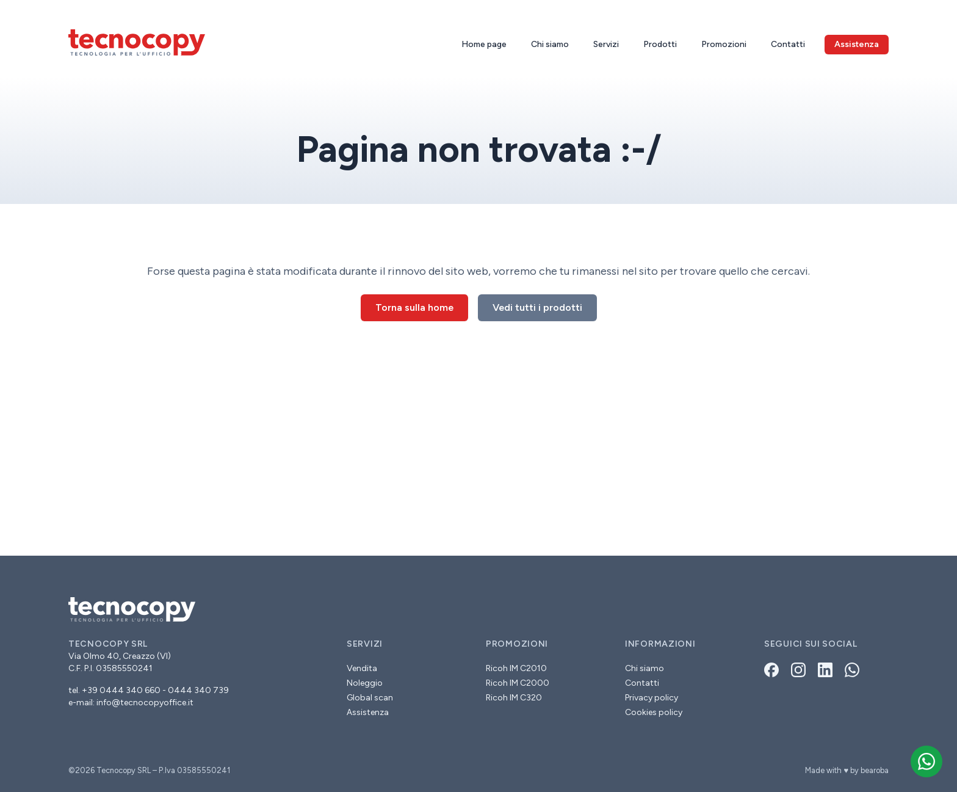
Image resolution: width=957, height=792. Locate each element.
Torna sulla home (414, 307)
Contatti (788, 44)
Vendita (362, 668)
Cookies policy (653, 712)
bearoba (875, 770)
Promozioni (723, 44)
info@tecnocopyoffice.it (144, 702)
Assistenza (368, 712)
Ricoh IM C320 (514, 697)
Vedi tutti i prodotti (537, 307)
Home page (484, 44)
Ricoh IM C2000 (517, 683)
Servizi (606, 44)
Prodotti (660, 44)
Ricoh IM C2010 (516, 668)
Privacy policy (651, 697)
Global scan (370, 697)
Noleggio (365, 683)
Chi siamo (550, 44)
